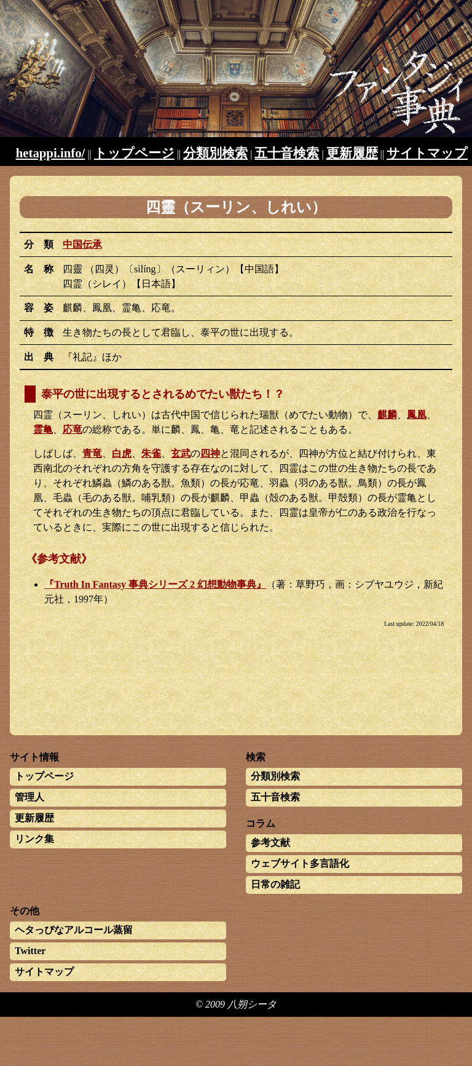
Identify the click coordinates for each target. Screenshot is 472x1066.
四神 (210, 453)
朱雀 (151, 453)
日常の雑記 (275, 884)
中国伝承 (82, 244)
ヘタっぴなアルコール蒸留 (74, 930)
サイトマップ (427, 153)
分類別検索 (215, 153)
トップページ (134, 153)
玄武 (181, 453)
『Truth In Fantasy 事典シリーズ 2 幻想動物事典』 (155, 584)
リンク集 (34, 839)
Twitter (30, 951)
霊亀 (43, 429)
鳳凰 (417, 414)
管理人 (29, 797)
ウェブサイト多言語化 (300, 863)
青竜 (92, 453)
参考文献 (270, 842)
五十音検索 (286, 153)
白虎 (122, 453)
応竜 (72, 429)
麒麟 (387, 414)
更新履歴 (352, 153)
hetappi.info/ (50, 153)
